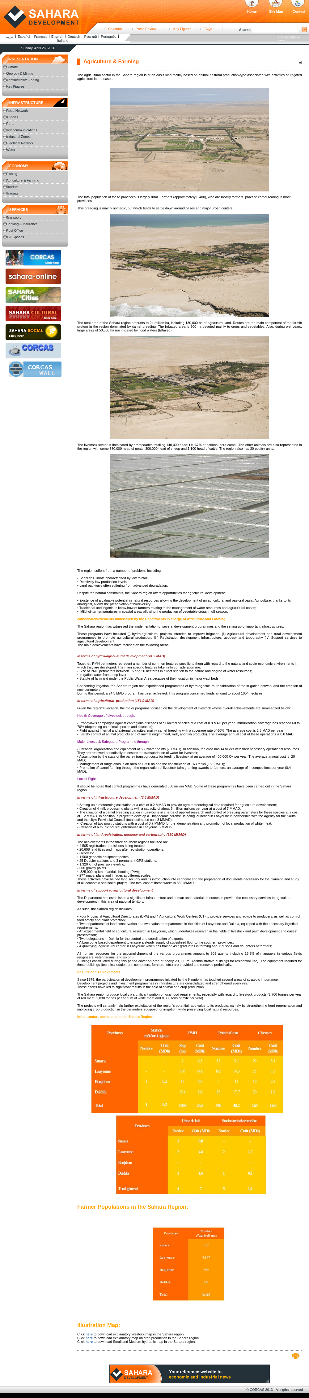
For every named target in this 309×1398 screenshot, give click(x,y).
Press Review (146, 29)
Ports (10, 123)
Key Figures (182, 29)
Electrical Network (20, 143)
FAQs (208, 29)
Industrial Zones (18, 136)
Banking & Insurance (22, 224)
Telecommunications (21, 130)
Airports (12, 117)
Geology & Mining (19, 73)
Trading (12, 193)
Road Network (17, 110)
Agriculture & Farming (22, 180)
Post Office (14, 230)
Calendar (115, 29)
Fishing (11, 174)
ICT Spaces (15, 237)
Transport (13, 217)
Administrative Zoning (22, 80)
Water (10, 149)
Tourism (12, 187)
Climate (12, 67)
